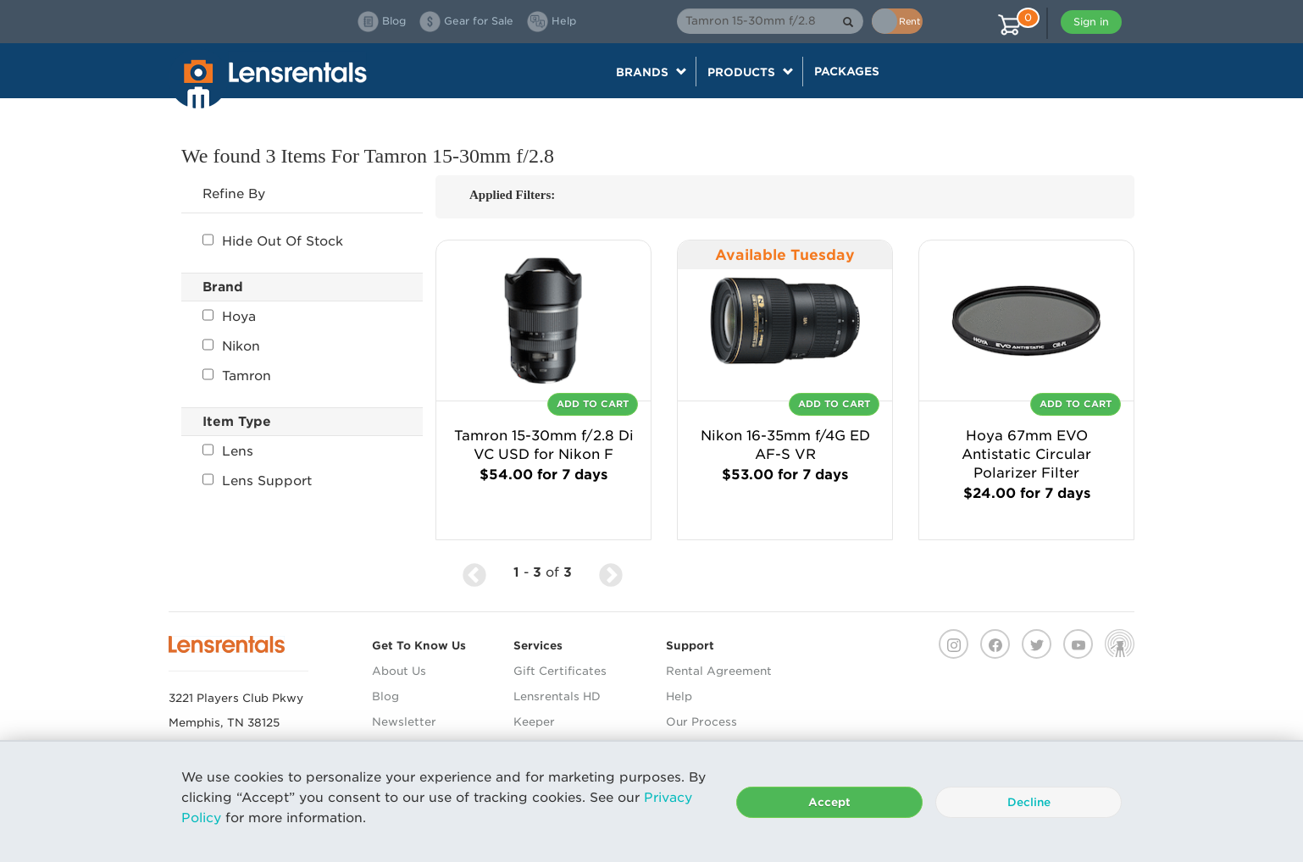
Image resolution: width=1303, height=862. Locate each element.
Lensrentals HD (557, 696)
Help (679, 696)
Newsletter (404, 722)
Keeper (534, 722)
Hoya (229, 316)
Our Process (701, 722)
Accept (829, 802)
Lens (227, 451)
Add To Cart (593, 404)
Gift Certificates (560, 671)
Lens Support (257, 481)
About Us (399, 671)
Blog (385, 696)
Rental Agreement (719, 671)
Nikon (231, 346)
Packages (846, 71)
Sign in (1091, 21)
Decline (1029, 802)
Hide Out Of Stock (272, 241)
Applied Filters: (512, 195)
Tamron (236, 376)
